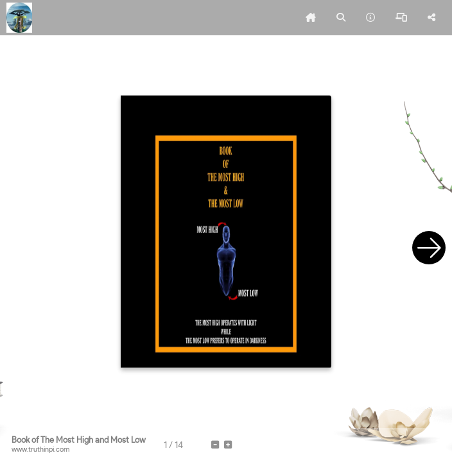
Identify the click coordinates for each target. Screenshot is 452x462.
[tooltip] (310, 18)
